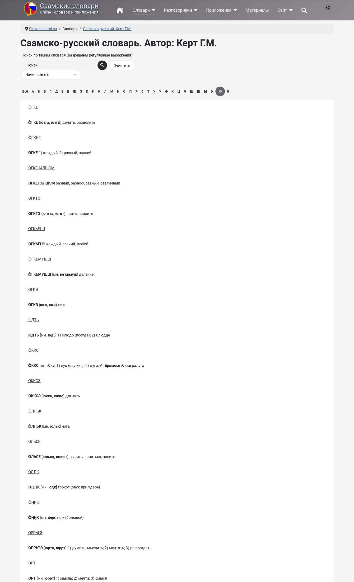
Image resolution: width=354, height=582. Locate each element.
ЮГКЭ (33, 289)
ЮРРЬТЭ (35, 532)
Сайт (282, 10)
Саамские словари (69, 6)
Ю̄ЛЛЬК (34, 411)
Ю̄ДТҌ (33, 320)
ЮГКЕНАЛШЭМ (41, 168)
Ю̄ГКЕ (33, 107)
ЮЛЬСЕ (34, 441)
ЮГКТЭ (34, 198)
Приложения (219, 10)
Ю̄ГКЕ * (34, 137)
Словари (141, 10)
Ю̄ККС (33, 350)
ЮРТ (32, 563)
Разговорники (178, 10)
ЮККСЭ (34, 381)
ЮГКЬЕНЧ (36, 229)
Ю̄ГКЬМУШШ (39, 259)
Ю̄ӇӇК (33, 502)
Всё (25, 91)
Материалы (257, 10)
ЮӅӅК (33, 472)
